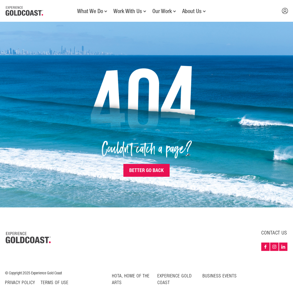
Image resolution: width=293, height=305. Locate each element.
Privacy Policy (20, 283)
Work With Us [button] (127, 11)
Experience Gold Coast (174, 279)
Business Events (219, 276)
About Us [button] (192, 11)
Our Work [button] (162, 11)
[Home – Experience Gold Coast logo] (28, 237)
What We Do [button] (90, 11)
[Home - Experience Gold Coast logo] (24, 11)
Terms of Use (55, 283)
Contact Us (274, 233)
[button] (285, 10)
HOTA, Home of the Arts (131, 279)
